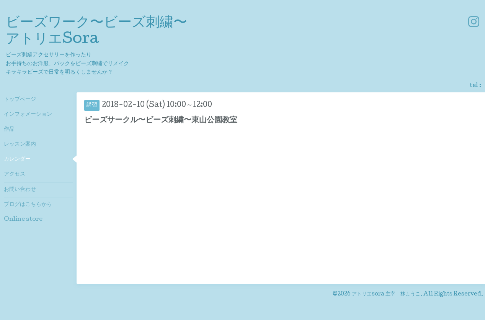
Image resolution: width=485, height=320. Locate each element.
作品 (9, 129)
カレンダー (17, 159)
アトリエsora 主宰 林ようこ (386, 294)
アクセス (14, 174)
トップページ (20, 100)
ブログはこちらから (28, 205)
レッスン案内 (20, 144)
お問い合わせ (20, 190)
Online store (23, 220)
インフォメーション (28, 115)
